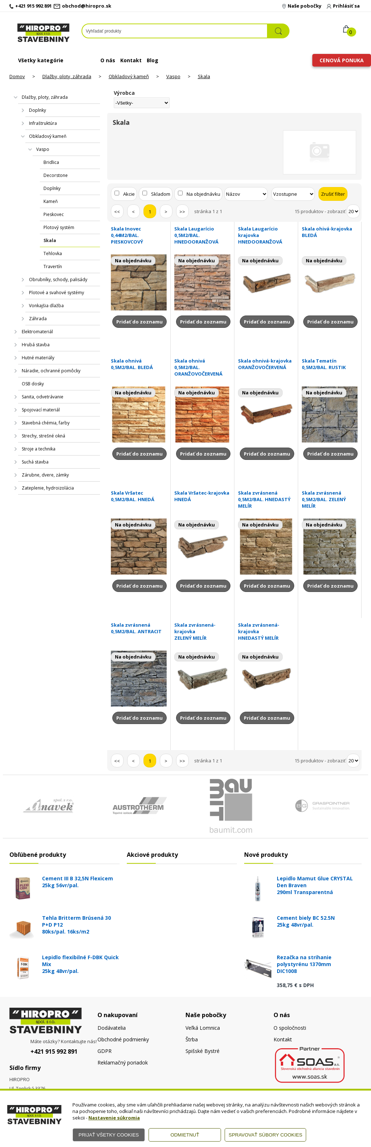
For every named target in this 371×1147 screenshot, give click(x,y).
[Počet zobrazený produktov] (353, 211)
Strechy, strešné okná (43, 436)
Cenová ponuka (342, 60)
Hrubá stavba (36, 345)
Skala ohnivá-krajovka (266, 364)
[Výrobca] (142, 102)
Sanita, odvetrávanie (42, 397)
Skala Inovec (139, 235)
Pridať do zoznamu (139, 321)
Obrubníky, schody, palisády (58, 279)
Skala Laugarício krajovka (266, 235)
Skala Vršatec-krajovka (202, 496)
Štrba (192, 1039)
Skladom (160, 194)
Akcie (129, 194)
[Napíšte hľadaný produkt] (175, 31)
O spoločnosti (290, 1027)
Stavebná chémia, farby (46, 423)
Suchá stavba (35, 462)
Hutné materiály (38, 358)
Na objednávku (203, 194)
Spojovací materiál (41, 410)
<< (117, 211)
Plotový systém (58, 227)
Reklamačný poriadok (122, 1062)
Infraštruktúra (43, 123)
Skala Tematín (330, 364)
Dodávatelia (111, 1027)
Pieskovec (53, 214)
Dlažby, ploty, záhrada (66, 76)
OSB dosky (33, 384)
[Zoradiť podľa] (246, 194)
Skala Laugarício (202, 235)
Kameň (50, 201)
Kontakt (131, 60)
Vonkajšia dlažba (46, 305)
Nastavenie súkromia (114, 1117)
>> (182, 211)
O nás (107, 60)
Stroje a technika (38, 449)
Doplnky (37, 110)
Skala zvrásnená (266, 499)
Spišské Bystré (203, 1050)
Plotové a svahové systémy (56, 292)
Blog (152, 60)
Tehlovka (52, 253)
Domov (17, 76)
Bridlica (51, 162)
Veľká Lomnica (203, 1027)
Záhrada (38, 319)
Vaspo (173, 76)
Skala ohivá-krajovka (330, 231)
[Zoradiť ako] (293, 194)
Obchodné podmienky (123, 1039)
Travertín (52, 266)
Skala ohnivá (139, 364)
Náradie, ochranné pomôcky (51, 371)
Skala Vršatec (139, 496)
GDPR (104, 1050)
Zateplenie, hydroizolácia (48, 488)
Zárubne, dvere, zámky (45, 475)
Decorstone (55, 175)
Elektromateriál (37, 332)
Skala (204, 76)
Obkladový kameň (129, 76)
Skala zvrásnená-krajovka (202, 631)
